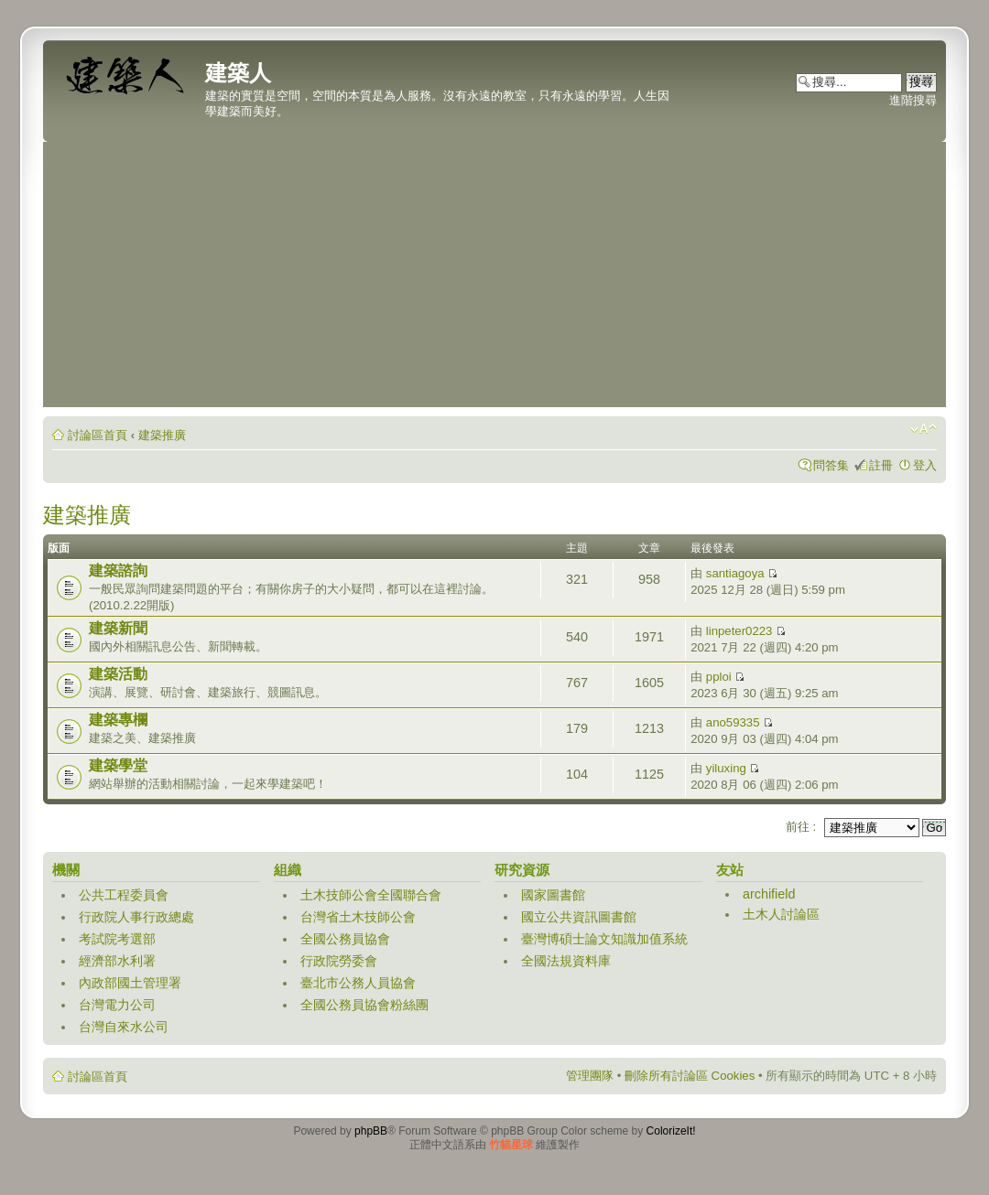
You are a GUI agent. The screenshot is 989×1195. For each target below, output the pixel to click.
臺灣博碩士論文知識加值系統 (604, 938)
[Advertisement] (494, 279)
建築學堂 (118, 765)
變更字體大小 (923, 429)
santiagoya (735, 573)
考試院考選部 (117, 938)
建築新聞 (118, 628)
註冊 (881, 465)
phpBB (370, 1131)
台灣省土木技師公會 (358, 917)
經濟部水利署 (117, 960)
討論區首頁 (97, 435)
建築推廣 (162, 435)
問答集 (831, 465)
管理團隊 (590, 1075)
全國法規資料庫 (566, 960)
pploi (719, 677)
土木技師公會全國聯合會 (370, 895)
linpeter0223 (739, 631)
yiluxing (726, 768)
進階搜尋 (913, 100)
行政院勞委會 (338, 960)
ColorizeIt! (671, 1131)
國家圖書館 (553, 895)
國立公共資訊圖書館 (578, 917)
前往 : (801, 827)
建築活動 (118, 674)
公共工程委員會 (123, 895)
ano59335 (733, 722)
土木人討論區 (781, 914)
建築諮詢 (118, 570)
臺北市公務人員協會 (358, 982)
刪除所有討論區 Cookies (690, 1075)
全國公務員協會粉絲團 (364, 1004)
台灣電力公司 (117, 1004)
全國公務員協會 (345, 938)
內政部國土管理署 (130, 982)
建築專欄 (118, 719)
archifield (769, 894)
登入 (925, 465)
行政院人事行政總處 (136, 917)
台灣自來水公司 (123, 1026)
